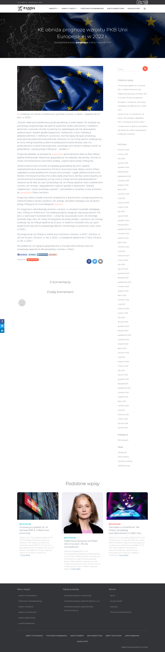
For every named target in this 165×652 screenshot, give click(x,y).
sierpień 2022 (123, 344)
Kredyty (53, 8)
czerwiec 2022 (123, 353)
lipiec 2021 (122, 401)
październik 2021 (124, 388)
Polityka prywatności (121, 612)
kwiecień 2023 (123, 308)
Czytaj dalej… (25, 555)
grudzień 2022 (123, 326)
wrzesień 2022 (123, 339)
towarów (58, 204)
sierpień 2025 (123, 185)
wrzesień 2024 (123, 233)
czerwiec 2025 (123, 194)
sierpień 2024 (123, 238)
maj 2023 (121, 304)
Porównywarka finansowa (77, 596)
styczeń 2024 (123, 269)
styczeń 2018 (123, 423)
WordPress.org (124, 466)
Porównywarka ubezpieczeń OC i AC (82, 601)
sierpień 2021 (123, 397)
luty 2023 (121, 317)
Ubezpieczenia (33, 2)
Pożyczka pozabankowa (92, 8)
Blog (40, 2)
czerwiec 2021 (123, 406)
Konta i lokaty (69, 8)
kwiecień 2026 (123, 150)
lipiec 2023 (122, 295)
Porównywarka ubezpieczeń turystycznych (78, 609)
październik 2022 (124, 335)
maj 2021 (121, 410)
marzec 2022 (123, 366)
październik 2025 (124, 176)
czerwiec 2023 (123, 300)
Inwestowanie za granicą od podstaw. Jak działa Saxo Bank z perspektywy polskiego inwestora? (133, 130)
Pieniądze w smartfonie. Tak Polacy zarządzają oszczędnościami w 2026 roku (132, 106)
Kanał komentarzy (125, 461)
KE (18, 114)
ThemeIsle (144, 647)
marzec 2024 (123, 260)
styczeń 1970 (123, 428)
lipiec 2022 (122, 348)
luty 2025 (121, 211)
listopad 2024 (123, 225)
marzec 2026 (123, 154)
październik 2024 (124, 229)
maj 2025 (121, 198)
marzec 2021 (123, 419)
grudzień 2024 (123, 220)
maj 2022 (121, 357)
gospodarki (57, 154)
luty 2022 (121, 370)
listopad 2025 (123, 172)
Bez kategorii (33, 259)
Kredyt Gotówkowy (27, 596)
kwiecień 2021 (123, 414)
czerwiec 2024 (123, 247)
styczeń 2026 (123, 163)
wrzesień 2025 (123, 181)
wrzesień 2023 (123, 286)
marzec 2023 (123, 313)
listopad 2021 (123, 384)
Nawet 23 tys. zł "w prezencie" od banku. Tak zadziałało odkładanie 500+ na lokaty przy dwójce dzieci (131, 118)
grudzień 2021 (123, 379)
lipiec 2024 (122, 242)
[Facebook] (2, 321)
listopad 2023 (123, 278)
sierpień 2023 (123, 291)
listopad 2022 (123, 331)
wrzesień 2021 (123, 392)
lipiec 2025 (122, 189)
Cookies (114, 607)
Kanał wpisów (123, 457)
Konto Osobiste (25, 607)
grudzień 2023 (123, 273)
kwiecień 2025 (123, 203)
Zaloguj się (122, 452)
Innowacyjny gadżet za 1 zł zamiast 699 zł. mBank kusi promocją (34, 530)
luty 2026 (121, 158)
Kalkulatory (134, 8)
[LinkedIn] (2, 330)
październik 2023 (124, 282)
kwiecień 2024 (123, 256)
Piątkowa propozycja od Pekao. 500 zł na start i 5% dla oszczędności (81, 544)
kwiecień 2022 (123, 362)
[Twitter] (2, 326)
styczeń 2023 (123, 322)
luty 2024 (121, 264)
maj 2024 (121, 251)
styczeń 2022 (123, 375)
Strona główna (22, 2)
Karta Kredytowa (115, 8)
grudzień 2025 (123, 167)
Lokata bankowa (26, 623)
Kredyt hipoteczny (27, 612)
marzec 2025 (123, 207)
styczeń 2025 (123, 216)
